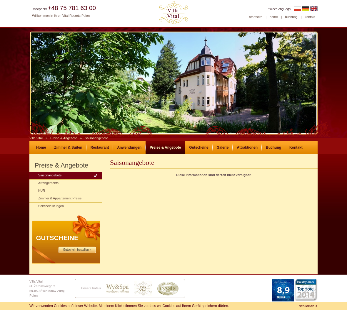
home (274, 17)
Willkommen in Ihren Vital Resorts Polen (61, 15)
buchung (291, 17)
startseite (256, 17)
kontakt (310, 17)
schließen (308, 306)
